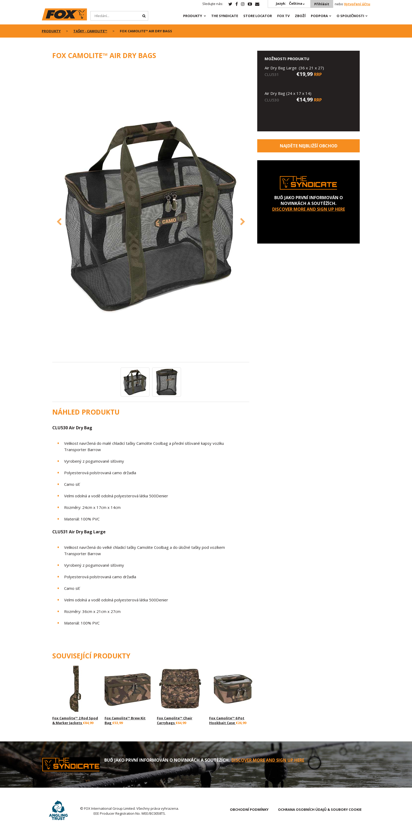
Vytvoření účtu (357, 4)
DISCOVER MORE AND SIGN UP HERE (308, 209)
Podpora (319, 15)
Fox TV (283, 15)
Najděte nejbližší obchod (308, 146)
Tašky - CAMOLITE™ (90, 31)
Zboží (300, 15)
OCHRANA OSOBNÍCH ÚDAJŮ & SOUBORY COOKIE (320, 809)
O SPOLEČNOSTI (350, 15)
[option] (150, 213)
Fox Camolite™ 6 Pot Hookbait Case (226, 720)
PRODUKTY (192, 15)
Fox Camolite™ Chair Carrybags (174, 720)
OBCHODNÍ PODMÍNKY (249, 809)
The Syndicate (224, 15)
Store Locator (257, 15)
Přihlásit (321, 4)
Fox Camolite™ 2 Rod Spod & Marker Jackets (75, 720)
